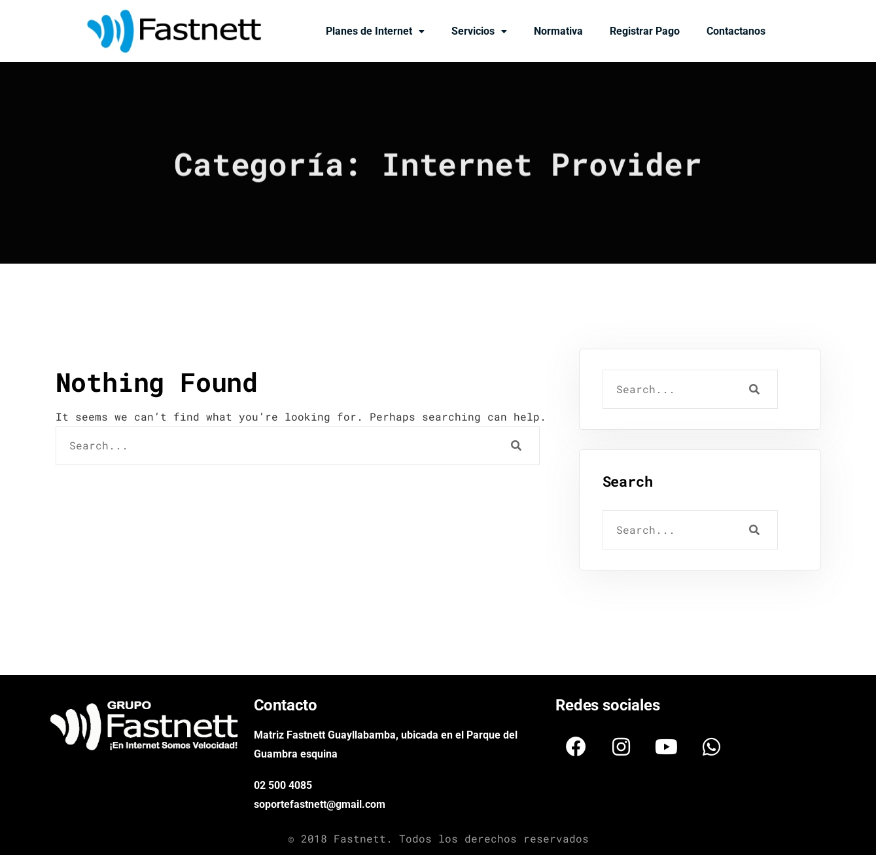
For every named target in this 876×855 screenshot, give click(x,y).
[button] (375, 31)
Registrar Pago (645, 31)
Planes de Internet (375, 31)
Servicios (479, 31)
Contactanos (736, 31)
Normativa (558, 31)
